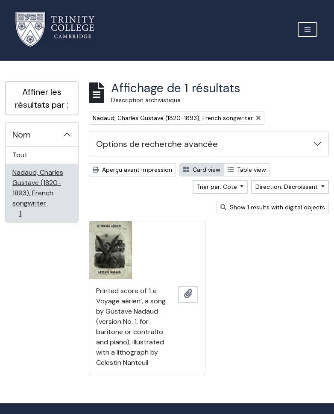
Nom (21, 134)
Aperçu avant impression (132, 169)
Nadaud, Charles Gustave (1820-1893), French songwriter (37, 193)
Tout (19, 154)
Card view (201, 169)
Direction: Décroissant (287, 187)
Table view (247, 169)
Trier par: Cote (218, 187)
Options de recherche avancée (157, 144)
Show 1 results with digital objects (272, 207)
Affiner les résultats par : (41, 98)
